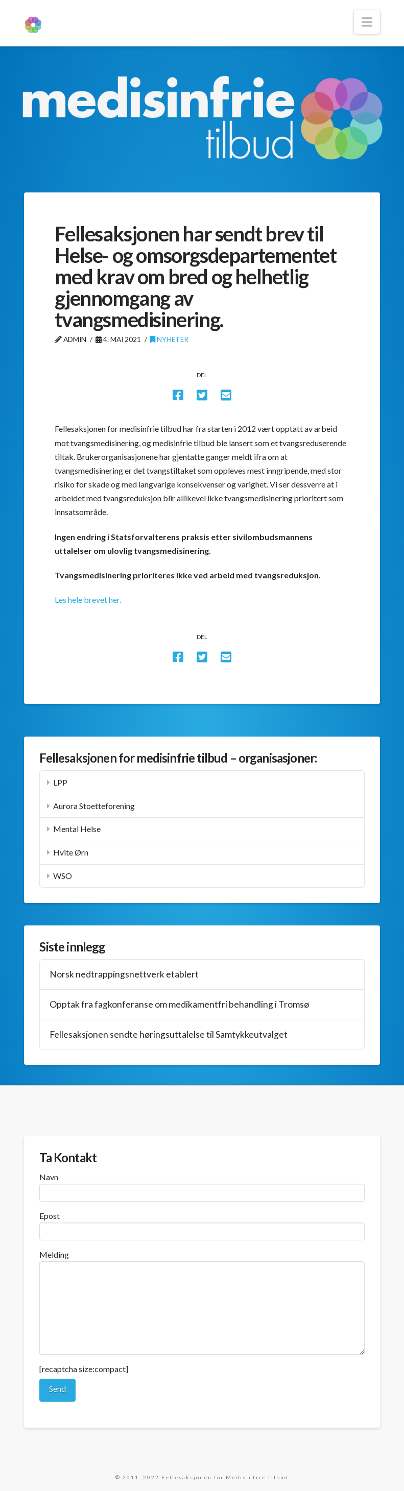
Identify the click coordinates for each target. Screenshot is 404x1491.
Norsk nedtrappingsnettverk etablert (124, 974)
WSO (62, 876)
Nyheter (169, 339)
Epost (201, 1224)
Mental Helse (77, 829)
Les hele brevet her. (88, 599)
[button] (367, 22)
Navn (201, 1185)
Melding (201, 1261)
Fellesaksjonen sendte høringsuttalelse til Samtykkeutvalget (169, 1034)
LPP (60, 782)
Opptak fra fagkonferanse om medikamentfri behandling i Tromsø (179, 1004)
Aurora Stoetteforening (94, 806)
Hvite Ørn (70, 852)
